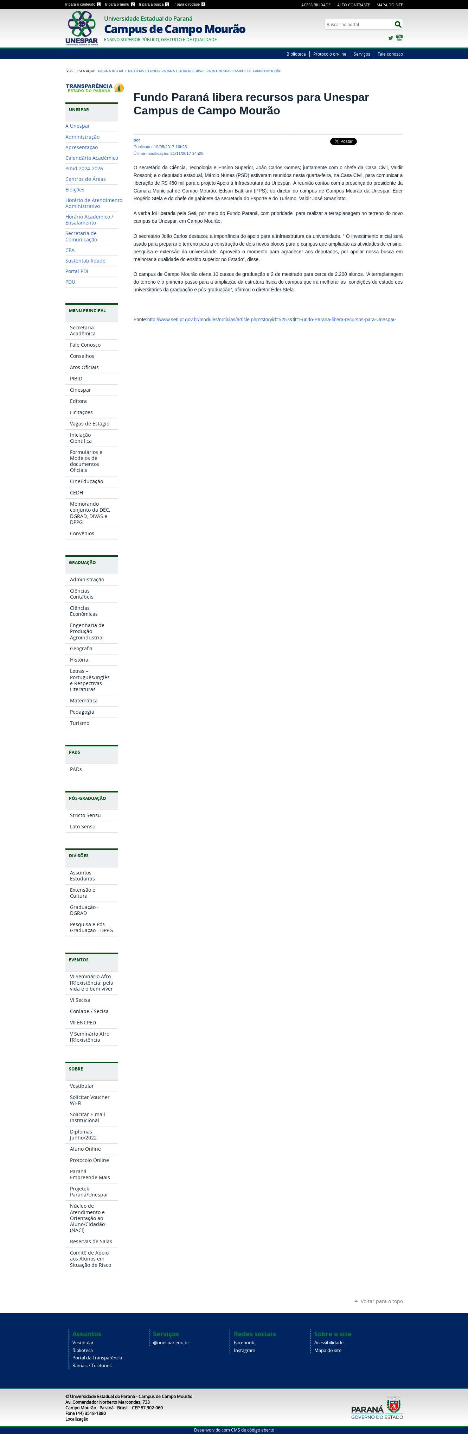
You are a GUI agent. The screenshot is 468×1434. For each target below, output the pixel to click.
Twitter (390, 38)
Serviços (362, 54)
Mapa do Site (390, 4)
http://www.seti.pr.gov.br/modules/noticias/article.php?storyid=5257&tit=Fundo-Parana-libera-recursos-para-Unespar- (271, 319)
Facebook (244, 1343)
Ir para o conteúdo (83, 4)
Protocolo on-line (329, 54)
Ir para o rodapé (189, 4)
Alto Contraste (353, 4)
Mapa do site (327, 1350)
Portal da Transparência (97, 1358)
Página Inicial (111, 70)
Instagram (244, 1350)
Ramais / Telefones (91, 1366)
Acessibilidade (316, 4)
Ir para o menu (120, 4)
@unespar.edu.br (171, 1343)
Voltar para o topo (382, 1301)
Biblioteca (296, 54)
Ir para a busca (155, 4)
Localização (76, 1419)
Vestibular (83, 1343)
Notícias (136, 70)
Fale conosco (390, 54)
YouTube (399, 38)
